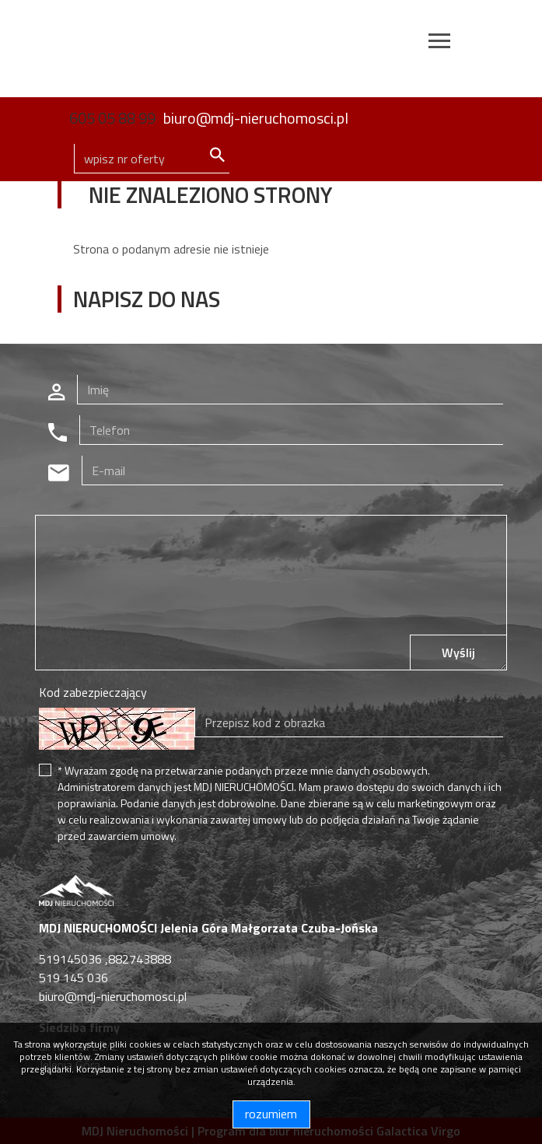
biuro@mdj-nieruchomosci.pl (255, 118)
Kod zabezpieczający (93, 692)
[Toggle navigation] (439, 43)
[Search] (151, 158)
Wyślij (458, 652)
